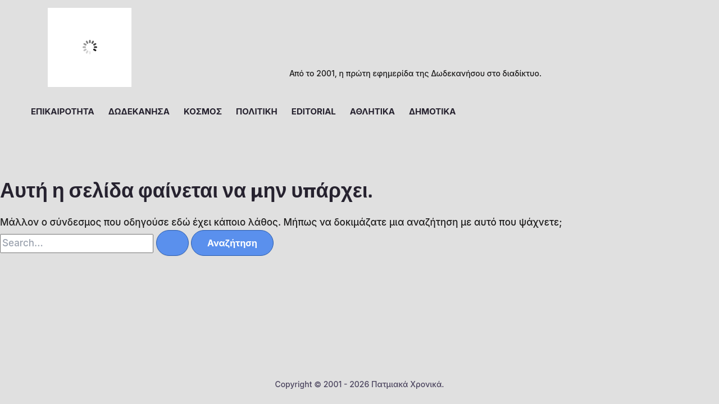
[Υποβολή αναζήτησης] (172, 243)
